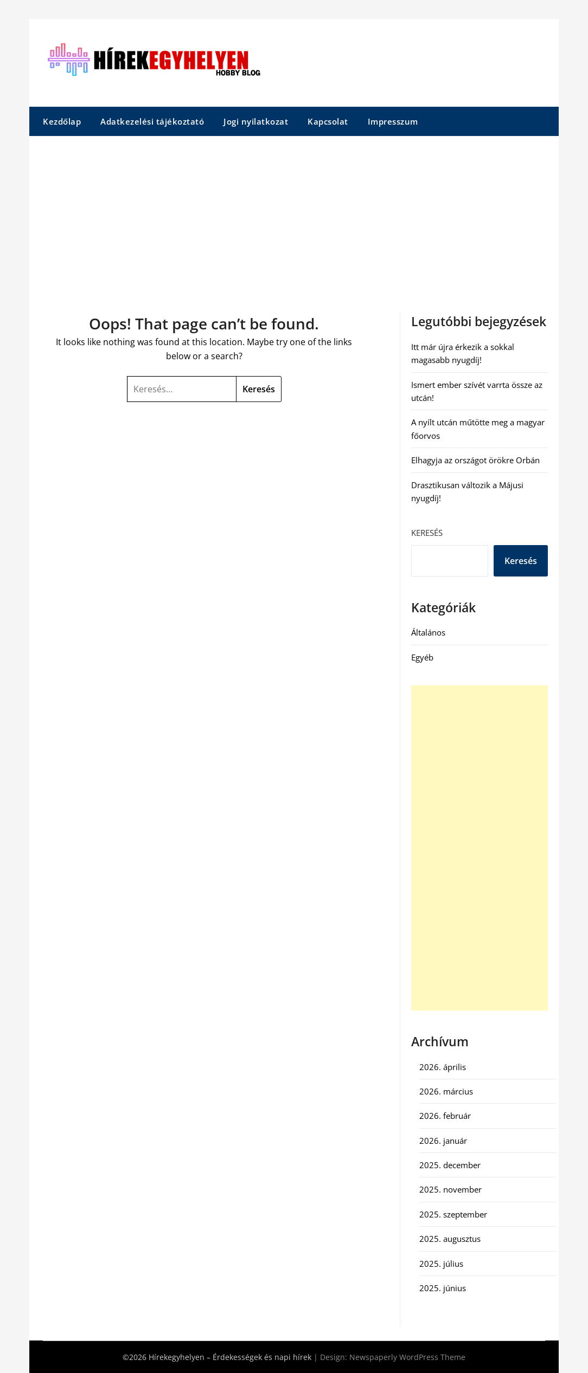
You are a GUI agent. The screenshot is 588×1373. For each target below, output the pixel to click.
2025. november (450, 1189)
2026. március (446, 1091)
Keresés (427, 532)
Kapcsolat (328, 121)
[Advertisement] (294, 217)
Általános (428, 632)
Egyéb (422, 657)
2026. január (443, 1140)
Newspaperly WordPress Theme (407, 1357)
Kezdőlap (62, 121)
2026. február (445, 1115)
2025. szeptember (453, 1214)
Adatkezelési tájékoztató (152, 121)
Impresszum (393, 121)
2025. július (441, 1263)
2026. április (442, 1066)
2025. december (450, 1165)
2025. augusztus (450, 1238)
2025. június (442, 1288)
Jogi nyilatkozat (255, 121)
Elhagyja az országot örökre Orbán (475, 460)
